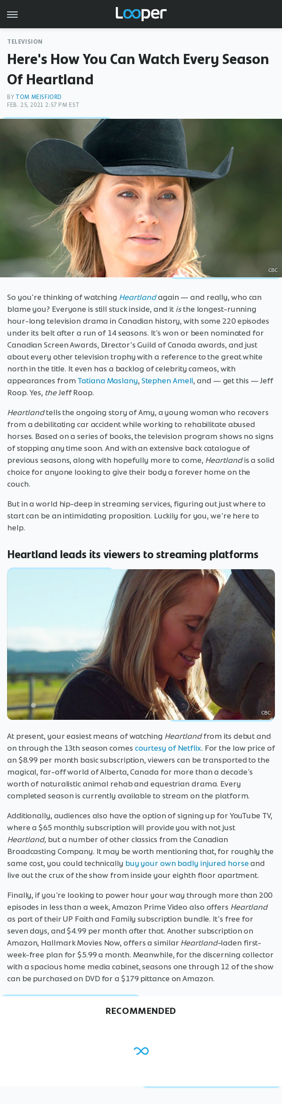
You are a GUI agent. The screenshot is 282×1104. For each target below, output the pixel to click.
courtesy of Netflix (168, 748)
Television (25, 42)
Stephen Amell (167, 380)
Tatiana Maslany (107, 380)
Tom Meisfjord (38, 97)
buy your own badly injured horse (187, 863)
